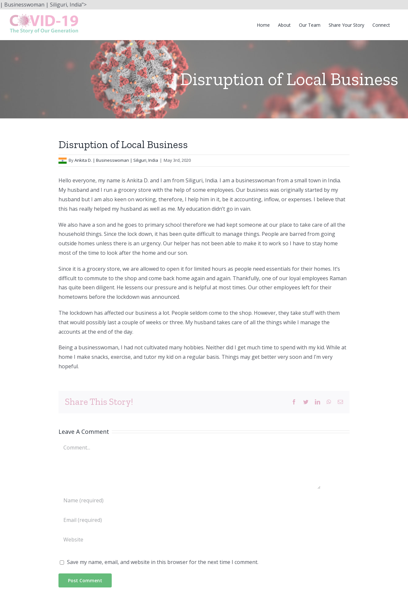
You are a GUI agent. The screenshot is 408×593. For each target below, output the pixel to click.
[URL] (189, 539)
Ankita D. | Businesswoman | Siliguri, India (116, 160)
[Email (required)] (189, 520)
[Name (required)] (189, 500)
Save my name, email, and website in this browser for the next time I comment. (162, 562)
